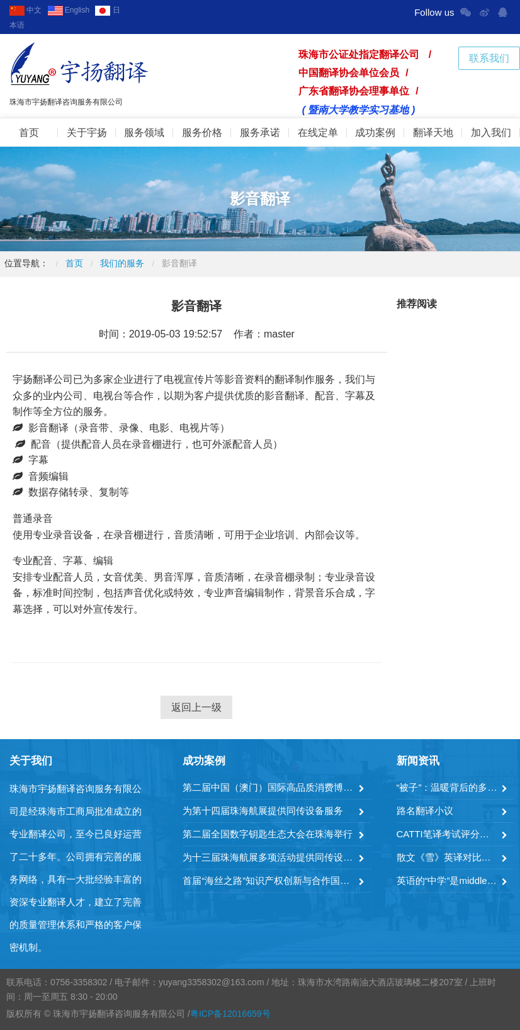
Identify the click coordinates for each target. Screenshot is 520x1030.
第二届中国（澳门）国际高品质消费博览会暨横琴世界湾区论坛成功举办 (269, 787)
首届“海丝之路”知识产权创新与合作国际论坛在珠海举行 (269, 880)
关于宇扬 (87, 132)
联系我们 (489, 58)
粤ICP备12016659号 (230, 1014)
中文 (25, 10)
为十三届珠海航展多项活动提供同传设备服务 (269, 857)
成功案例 (375, 132)
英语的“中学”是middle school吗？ (448, 880)
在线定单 (318, 132)
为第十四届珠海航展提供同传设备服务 (263, 810)
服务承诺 (260, 132)
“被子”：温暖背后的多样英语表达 (448, 787)
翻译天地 (433, 132)
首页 (29, 132)
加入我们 (491, 132)
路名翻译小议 (425, 810)
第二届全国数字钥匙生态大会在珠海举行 (268, 834)
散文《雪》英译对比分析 (448, 857)
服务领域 (144, 132)
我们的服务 (122, 263)
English (69, 10)
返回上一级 (196, 707)
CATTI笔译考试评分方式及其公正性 (448, 834)
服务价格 (202, 132)
